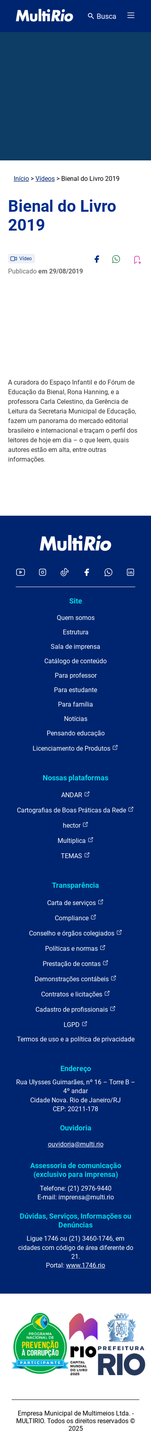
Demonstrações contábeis (76, 978)
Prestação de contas (76, 963)
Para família (75, 704)
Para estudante (75, 690)
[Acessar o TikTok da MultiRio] (65, 573)
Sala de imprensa (75, 646)
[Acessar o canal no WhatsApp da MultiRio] (108, 573)
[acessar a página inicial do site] (44, 16)
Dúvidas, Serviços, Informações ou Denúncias (75, 1220)
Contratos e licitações (75, 994)
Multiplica (76, 840)
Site (75, 601)
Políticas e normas (75, 948)
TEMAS (75, 855)
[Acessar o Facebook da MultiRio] (86, 573)
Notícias (75, 719)
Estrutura (76, 632)
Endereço (75, 1068)
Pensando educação (76, 733)
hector (76, 825)
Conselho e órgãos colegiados (75, 933)
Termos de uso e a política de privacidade (75, 1039)
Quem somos (76, 618)
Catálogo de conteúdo (75, 661)
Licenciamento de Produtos (75, 748)
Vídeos (45, 178)
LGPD (76, 1024)
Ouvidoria (75, 1128)
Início (21, 178)
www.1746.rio (85, 1265)
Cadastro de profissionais (75, 1009)
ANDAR (75, 794)
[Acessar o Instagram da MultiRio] (42, 573)
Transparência (75, 885)
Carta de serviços (75, 902)
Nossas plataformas (75, 778)
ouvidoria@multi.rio (75, 1144)
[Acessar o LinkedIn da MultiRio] (130, 573)
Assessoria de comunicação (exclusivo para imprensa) (75, 1170)
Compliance (76, 917)
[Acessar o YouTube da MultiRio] (20, 573)
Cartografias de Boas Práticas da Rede (75, 810)
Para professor (76, 675)
